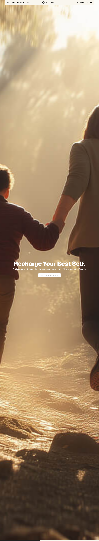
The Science (80, 2)
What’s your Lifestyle (15, 2)
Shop (28, 2)
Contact (89, 2)
